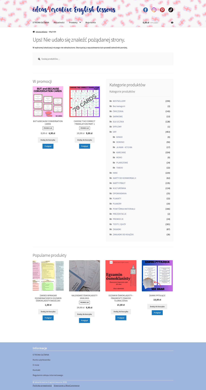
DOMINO (120, 142)
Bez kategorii (119, 106)
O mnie (36, 365)
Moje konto (90, 22)
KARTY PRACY (119, 183)
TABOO (119, 167)
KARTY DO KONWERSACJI (124, 178)
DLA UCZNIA (118, 121)
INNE (115, 173)
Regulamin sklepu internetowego (48, 375)
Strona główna (41, 32)
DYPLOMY (117, 126)
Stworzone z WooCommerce (67, 385)
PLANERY (117, 203)
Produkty (73, 22)
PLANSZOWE (122, 162)
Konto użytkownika (41, 359)
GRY (114, 131)
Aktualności (59, 22)
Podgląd (48, 146)
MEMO (119, 157)
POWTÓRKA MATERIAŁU (124, 208)
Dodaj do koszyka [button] (48, 140)
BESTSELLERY (119, 101)
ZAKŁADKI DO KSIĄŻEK (123, 234)
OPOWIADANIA (119, 193)
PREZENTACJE (119, 214)
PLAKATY (117, 198)
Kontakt (36, 370)
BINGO (119, 137)
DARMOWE (118, 116)
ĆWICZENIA (118, 111)
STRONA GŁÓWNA (41, 22)
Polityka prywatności (42, 385)
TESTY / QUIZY (119, 224)
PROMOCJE (118, 219)
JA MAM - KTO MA (124, 147)
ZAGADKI (117, 229)
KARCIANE (121, 152)
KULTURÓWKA (119, 188)
